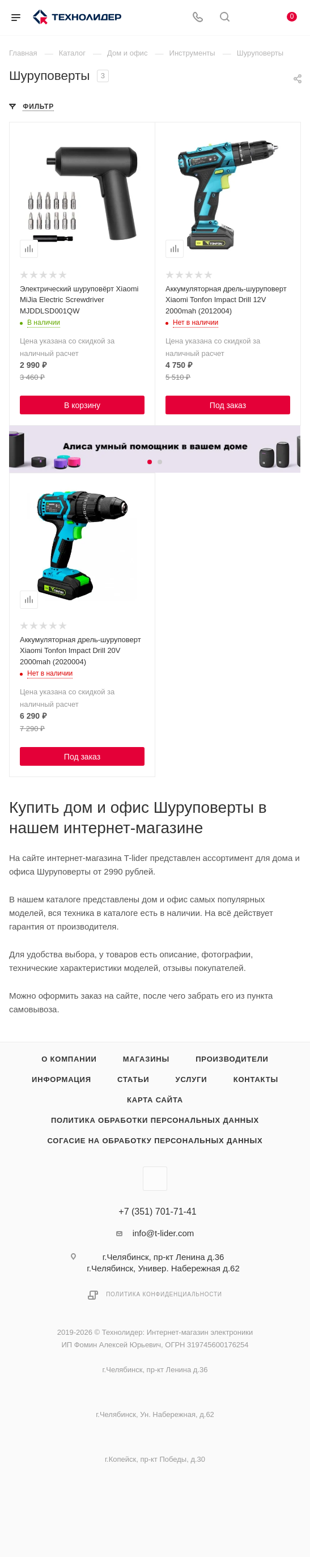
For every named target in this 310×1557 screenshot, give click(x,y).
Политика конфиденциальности (164, 1294)
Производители (232, 1059)
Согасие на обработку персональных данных (154, 1140)
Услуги (191, 1079)
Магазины (146, 1059)
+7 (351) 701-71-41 (157, 1211)
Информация (61, 1079)
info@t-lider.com (163, 1233)
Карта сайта (155, 1100)
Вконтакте (155, 1178)
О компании (68, 1059)
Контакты (255, 1079)
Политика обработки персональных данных (155, 1120)
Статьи (133, 1079)
